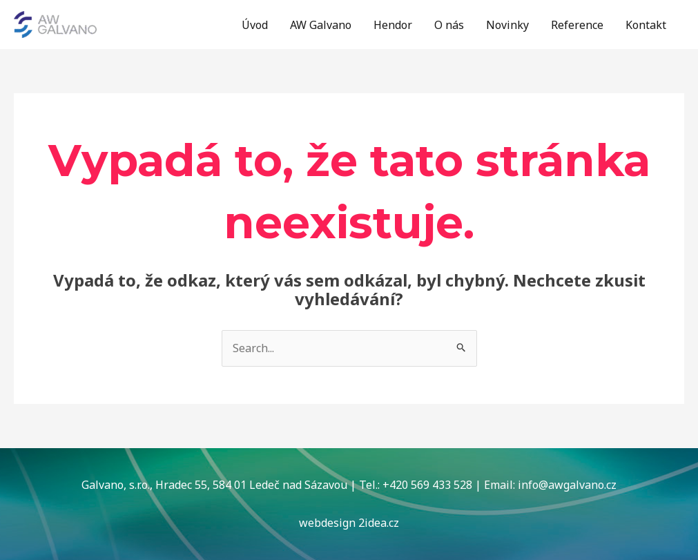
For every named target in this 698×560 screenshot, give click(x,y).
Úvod (255, 24)
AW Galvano (320, 24)
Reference (577, 24)
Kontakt (646, 24)
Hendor (393, 24)
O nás (449, 24)
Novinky (507, 24)
